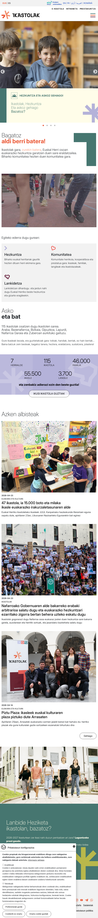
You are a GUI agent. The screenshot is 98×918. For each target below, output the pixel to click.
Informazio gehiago (36, 860)
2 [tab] (47, 125)
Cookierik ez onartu (13, 914)
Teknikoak (9, 884)
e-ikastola (58, 9)
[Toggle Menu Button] (92, 14)
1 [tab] (43, 125)
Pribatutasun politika (83, 910)
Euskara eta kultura (12, 499)
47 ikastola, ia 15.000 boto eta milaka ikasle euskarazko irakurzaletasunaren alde (36, 505)
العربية (79, 3)
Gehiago (88, 736)
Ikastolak (7, 602)
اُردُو (73, 3)
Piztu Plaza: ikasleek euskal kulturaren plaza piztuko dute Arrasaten (32, 714)
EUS (4, 3)
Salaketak (88, 905)
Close (74, 846)
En (64, 3)
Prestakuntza (88, 9)
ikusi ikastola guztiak (49, 393)
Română (88, 3)
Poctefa (77, 905)
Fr (68, 3)
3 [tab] (51, 125)
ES (9, 3)
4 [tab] (54, 125)
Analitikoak (9, 865)
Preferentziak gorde (13, 907)
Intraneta (71, 9)
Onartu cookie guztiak (38, 914)
